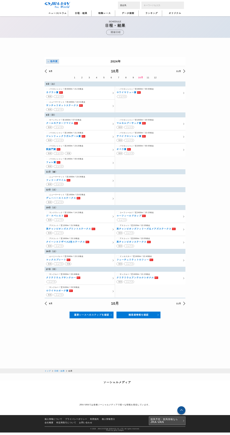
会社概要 (49, 425)
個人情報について (53, 421)
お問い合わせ (85, 425)
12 (155, 77)
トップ (48, 373)
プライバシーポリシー (76, 421)
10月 (140, 77)
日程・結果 (59, 373)
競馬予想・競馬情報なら (164, 423)
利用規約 (94, 421)
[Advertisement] (115, 50)
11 (148, 77)
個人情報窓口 (108, 421)
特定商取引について (66, 425)
